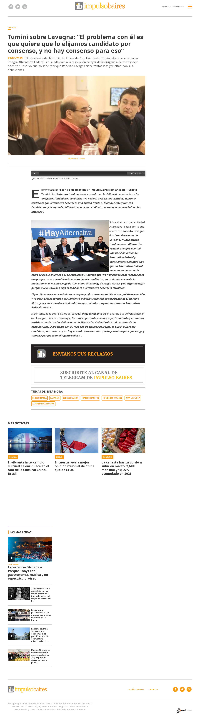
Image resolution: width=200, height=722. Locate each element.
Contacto (153, 689)
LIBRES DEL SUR (70, 398)
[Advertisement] (100, 503)
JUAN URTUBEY (133, 398)
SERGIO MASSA (39, 398)
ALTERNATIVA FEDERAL (43, 403)
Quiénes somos (136, 689)
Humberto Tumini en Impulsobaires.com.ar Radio (55, 178)
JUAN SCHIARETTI (90, 398)
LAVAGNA (54, 398)
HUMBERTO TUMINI (112, 398)
